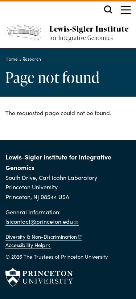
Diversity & (43, 236)
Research (31, 59)
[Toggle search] (108, 9)
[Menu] (125, 10)
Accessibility (28, 245)
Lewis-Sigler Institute (89, 28)
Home (11, 59)
